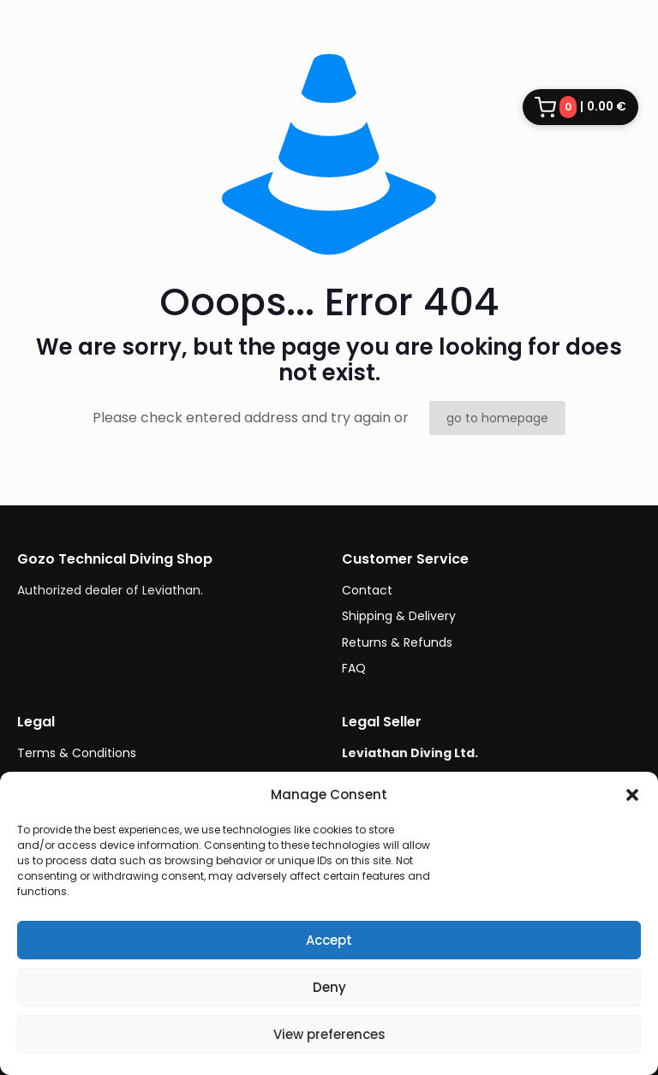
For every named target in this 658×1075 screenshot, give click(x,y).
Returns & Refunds (397, 642)
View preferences (329, 1034)
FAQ (354, 668)
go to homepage (497, 418)
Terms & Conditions (76, 752)
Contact (367, 590)
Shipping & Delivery (399, 615)
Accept (329, 940)
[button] (632, 794)
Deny (329, 987)
